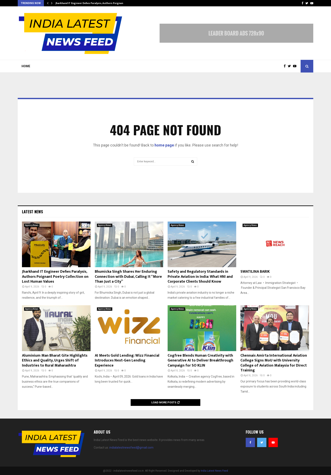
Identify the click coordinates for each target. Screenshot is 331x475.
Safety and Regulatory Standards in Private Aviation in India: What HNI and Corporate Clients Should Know (200, 276)
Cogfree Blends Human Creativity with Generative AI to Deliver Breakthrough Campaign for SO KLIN (200, 360)
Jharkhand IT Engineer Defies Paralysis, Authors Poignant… (91, 3)
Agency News (31, 225)
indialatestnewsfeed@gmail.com (131, 447)
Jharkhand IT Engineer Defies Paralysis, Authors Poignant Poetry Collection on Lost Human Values (55, 276)
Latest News (32, 211)
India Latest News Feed (214, 470)
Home (26, 66)
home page (164, 145)
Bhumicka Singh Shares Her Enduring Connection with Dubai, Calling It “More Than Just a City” (128, 276)
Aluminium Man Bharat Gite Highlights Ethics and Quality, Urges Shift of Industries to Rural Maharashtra (54, 360)
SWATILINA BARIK (255, 271)
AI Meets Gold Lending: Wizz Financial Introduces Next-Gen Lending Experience (127, 360)
